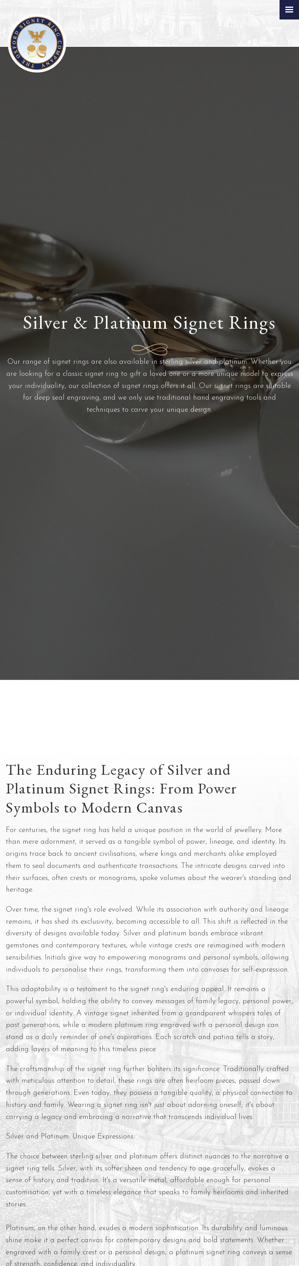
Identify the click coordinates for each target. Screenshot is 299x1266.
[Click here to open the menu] (289, 9)
